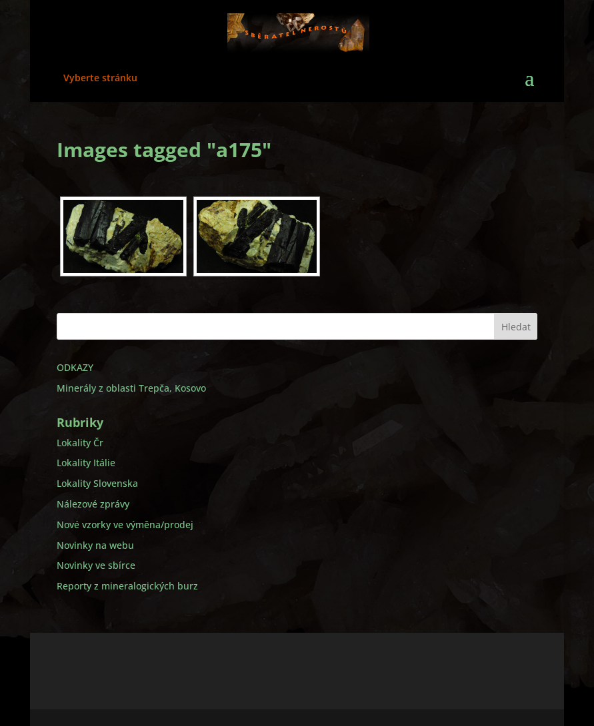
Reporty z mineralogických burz (127, 585)
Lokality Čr (80, 442)
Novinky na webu (95, 545)
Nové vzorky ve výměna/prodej (125, 524)
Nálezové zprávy (93, 504)
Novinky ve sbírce (96, 565)
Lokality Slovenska (97, 483)
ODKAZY (75, 367)
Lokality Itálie (86, 462)
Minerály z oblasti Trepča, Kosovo (131, 388)
